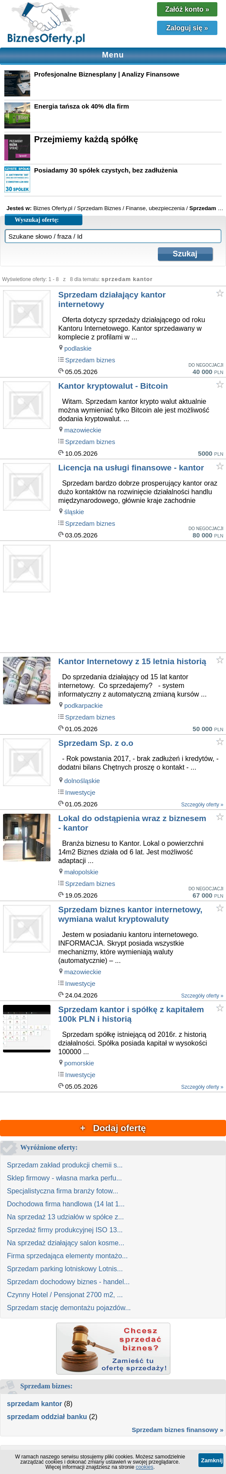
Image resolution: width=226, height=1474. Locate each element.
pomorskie (79, 1063)
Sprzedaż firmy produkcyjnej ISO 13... (65, 1230)
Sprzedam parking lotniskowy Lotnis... (65, 1269)
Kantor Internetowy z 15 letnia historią (132, 661)
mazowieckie (82, 430)
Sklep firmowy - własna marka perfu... (64, 1178)
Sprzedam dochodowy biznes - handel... (68, 1281)
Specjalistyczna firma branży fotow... (62, 1191)
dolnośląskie (82, 780)
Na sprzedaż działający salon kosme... (65, 1243)
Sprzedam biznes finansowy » (177, 1429)
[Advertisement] (141, 597)
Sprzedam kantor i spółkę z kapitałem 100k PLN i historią (131, 1014)
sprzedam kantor (34, 1403)
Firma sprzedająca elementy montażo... (67, 1256)
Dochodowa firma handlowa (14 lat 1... (66, 1204)
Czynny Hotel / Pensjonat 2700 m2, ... (65, 1294)
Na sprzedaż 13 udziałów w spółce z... (65, 1217)
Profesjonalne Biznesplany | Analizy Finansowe (106, 74)
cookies (145, 1467)
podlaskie (77, 348)
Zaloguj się (187, 28)
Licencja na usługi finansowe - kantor (131, 467)
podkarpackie (83, 705)
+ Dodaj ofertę (113, 1128)
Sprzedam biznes (90, 360)
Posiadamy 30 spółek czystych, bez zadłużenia (106, 170)
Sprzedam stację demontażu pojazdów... (69, 1307)
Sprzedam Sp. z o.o (95, 743)
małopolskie (81, 872)
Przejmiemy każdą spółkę (86, 139)
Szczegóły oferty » (202, 805)
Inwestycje (80, 792)
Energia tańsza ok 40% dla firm (81, 106)
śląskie (74, 511)
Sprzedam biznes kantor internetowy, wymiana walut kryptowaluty (130, 914)
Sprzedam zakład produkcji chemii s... (65, 1165)
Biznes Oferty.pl (52, 208)
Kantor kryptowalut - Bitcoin (113, 385)
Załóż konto (187, 9)
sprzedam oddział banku (47, 1416)
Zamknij (212, 1460)
